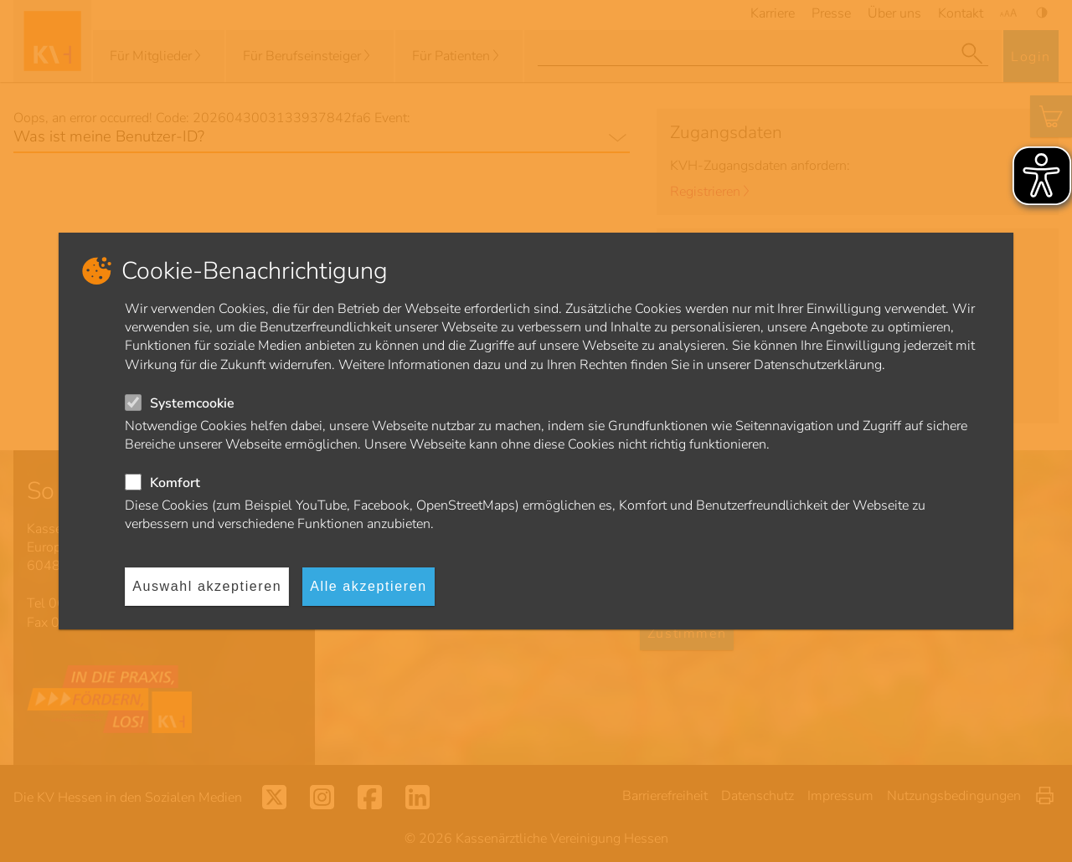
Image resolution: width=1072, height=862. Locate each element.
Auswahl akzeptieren (206, 586)
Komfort (175, 483)
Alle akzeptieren (368, 586)
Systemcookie (192, 403)
